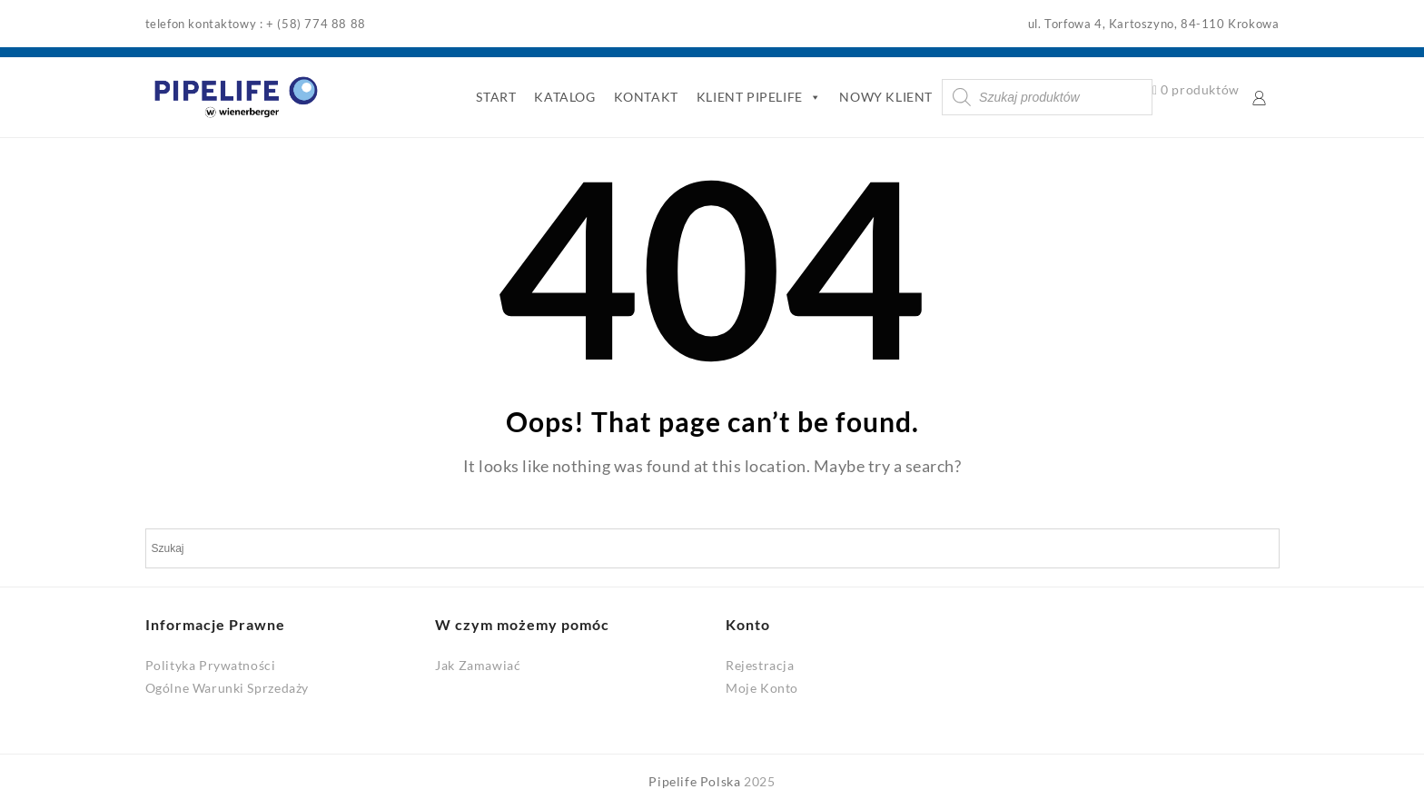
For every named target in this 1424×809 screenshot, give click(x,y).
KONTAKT (646, 96)
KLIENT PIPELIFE (759, 97)
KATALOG (564, 96)
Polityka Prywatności (210, 665)
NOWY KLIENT (886, 96)
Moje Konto (762, 688)
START (496, 96)
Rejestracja (760, 665)
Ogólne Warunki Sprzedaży (227, 688)
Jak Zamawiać (477, 665)
